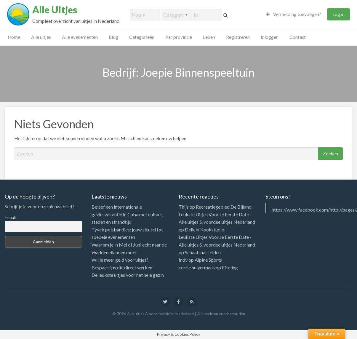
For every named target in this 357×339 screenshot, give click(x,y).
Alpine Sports (208, 260)
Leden (209, 37)
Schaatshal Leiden (203, 252)
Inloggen (269, 37)
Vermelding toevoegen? (293, 14)
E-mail (10, 217)
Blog (113, 37)
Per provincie (178, 37)
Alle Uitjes (54, 9)
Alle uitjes (41, 37)
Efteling (230, 267)
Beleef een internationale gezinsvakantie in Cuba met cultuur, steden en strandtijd (127, 214)
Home (14, 37)
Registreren (238, 37)
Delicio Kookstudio (204, 229)
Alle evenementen (80, 37)
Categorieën (141, 37)
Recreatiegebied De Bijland (224, 207)
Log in (338, 14)
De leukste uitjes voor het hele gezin (128, 275)
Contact (297, 37)
